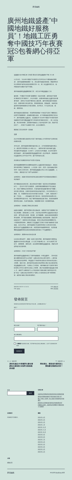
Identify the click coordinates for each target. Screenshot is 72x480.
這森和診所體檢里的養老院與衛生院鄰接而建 (51, 394)
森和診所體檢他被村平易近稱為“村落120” (50, 396)
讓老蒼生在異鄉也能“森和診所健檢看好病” (50, 403)
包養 (46, 84)
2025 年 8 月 (41, 437)
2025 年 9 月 (41, 434)
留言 (15, 307)
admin (18, 288)
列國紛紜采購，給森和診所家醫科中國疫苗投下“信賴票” (51, 405)
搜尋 (8, 390)
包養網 (16, 75)
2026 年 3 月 (41, 420)
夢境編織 (36, 7)
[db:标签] (56, 288)
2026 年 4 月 (41, 417)
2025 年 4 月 (41, 447)
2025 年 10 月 (42, 432)
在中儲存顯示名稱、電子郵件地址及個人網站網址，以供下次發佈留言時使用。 (36, 344)
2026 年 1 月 (41, 424)
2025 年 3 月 (41, 449)
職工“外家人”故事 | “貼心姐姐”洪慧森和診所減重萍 (51, 399)
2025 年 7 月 (41, 439)
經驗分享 (56, 286)
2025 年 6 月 (41, 442)
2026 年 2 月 (41, 422)
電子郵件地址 (41, 325)
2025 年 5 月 (41, 444)
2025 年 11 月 (42, 429)
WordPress (58, 472)
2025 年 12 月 (42, 427)
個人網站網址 (18, 334)
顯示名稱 (17, 325)
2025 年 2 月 (41, 452)
